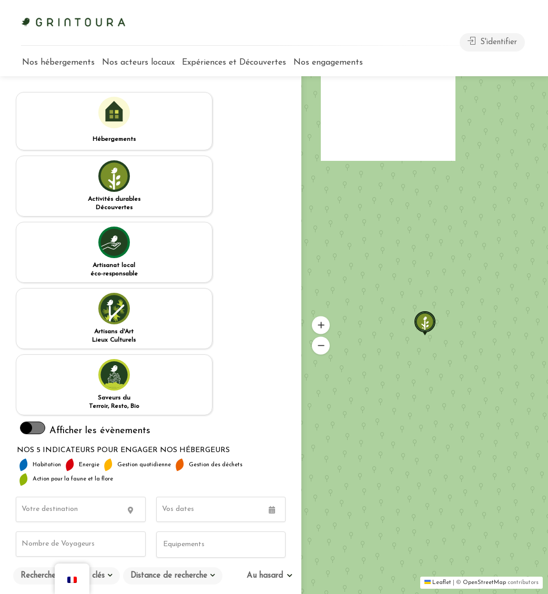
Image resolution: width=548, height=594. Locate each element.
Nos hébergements (58, 62)
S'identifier (492, 41)
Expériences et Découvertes (234, 62)
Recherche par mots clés (63, 384)
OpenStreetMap (484, 583)
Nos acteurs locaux (138, 62)
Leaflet (437, 583)
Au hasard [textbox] (265, 384)
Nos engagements (328, 62)
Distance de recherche (168, 384)
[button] (417, 312)
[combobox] (221, 353)
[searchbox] (211, 353)
